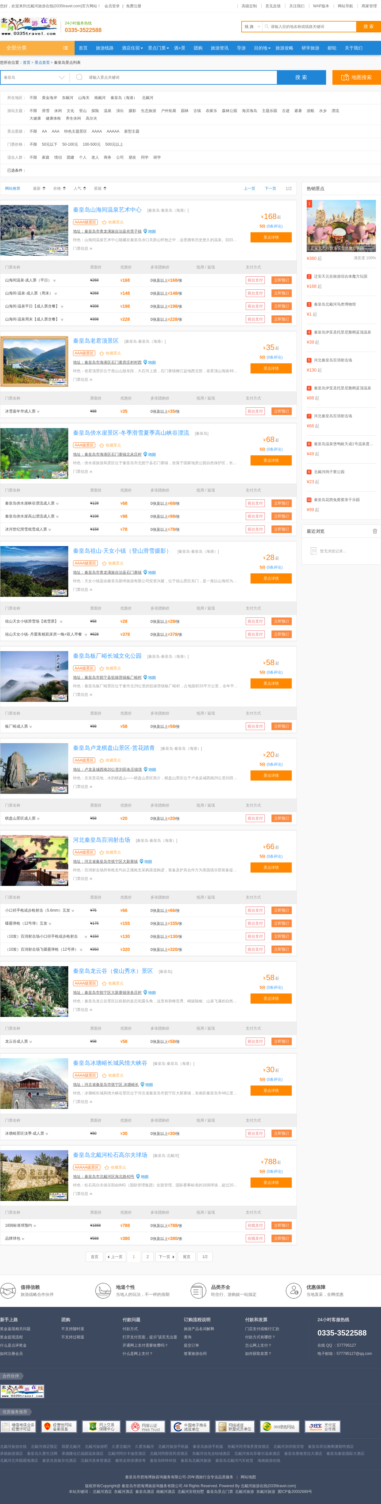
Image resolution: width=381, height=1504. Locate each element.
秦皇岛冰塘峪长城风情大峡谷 (110, 1063)
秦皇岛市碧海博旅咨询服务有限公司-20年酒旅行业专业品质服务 (179, 1477)
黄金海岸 (49, 98)
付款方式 (130, 1329)
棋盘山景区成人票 (20, 818)
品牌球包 (12, 1238)
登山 (83, 111)
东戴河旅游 (265, 1491)
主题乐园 (269, 111)
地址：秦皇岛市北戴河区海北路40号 (103, 1176)
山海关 (84, 98)
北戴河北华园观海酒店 (19, 1460)
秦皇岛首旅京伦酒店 (59, 1460)
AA (44, 131)
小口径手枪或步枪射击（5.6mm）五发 (37, 910)
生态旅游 (148, 111)
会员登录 (112, 6)
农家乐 (211, 111)
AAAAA (113, 131)
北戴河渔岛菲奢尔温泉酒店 (257, 1453)
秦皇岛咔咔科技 (163, 1460)
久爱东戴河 (144, 1446)
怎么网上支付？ (258, 1345)
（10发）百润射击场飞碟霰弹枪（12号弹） (41, 949)
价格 (59, 188)
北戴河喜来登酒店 (96, 1460)
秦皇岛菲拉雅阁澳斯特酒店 (331, 1446)
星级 (100, 188)
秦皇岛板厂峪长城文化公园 (107, 656)
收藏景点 (116, 222)
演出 (120, 111)
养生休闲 (73, 118)
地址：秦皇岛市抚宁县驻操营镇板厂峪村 (107, 677)
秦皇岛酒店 (144, 1491)
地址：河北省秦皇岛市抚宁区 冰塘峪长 (106, 1084)
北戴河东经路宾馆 (288, 1446)
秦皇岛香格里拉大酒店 (303, 1453)
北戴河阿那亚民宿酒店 (169, 1453)
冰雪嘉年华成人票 (20, 411)
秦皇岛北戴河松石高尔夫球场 (110, 1155)
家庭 (46, 157)
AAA (55, 131)
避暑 (298, 111)
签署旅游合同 (195, 1353)
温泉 (107, 111)
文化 (70, 111)
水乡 (323, 111)
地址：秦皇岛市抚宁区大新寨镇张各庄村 (107, 992)
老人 (95, 157)
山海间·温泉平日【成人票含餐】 (32, 306)
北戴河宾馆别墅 (190, 1491)
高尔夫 (91, 118)
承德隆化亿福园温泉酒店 (83, 1453)
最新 (39, 188)
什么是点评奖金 (13, 1345)
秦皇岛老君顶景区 (96, 341)
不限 (33, 98)
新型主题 (131, 131)
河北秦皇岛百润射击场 (101, 840)
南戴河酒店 (165, 1491)
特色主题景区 (75, 131)
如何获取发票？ (258, 1353)
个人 (83, 157)
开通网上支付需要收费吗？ (145, 1345)
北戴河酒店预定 (44, 1446)
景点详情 (271, 237)
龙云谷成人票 (16, 1041)
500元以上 (114, 144)
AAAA (97, 131)
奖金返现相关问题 (15, 1329)
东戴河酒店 (123, 1491)
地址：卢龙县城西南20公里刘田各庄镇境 (107, 769)
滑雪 (46, 111)
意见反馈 (273, 6)
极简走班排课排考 (130, 1460)
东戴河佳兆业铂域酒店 (211, 1453)
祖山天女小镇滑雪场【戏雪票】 (31, 621)
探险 (95, 111)
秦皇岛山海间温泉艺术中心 (107, 210)
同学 (145, 157)
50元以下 (49, 144)
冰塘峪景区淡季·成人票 (24, 1133)
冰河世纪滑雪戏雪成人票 (26, 529)
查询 (187, 1337)
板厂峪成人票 (16, 726)
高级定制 (249, 6)
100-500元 (92, 144)
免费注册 (133, 6)
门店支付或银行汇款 (262, 1329)
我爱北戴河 (71, 1446)
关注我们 (296, 6)
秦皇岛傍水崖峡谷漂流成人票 (30, 503)
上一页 (249, 188)
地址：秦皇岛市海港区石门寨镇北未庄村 (107, 454)
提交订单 (191, 1345)
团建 (70, 157)
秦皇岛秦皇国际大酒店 (345, 1453)
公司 (120, 157)
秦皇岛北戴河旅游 (196, 1460)
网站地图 (248, 1477)
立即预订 (281, 280)
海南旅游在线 (268, 1460)
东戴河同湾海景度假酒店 (248, 1446)
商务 (107, 157)
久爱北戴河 (121, 1446)
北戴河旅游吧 (96, 1446)
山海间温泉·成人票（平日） (28, 280)
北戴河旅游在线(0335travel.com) (268, 1486)
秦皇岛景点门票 (219, 1491)
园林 (185, 111)
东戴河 (67, 98)
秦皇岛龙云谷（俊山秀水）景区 (113, 971)
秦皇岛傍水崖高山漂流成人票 (30, 516)
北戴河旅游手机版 (173, 1446)
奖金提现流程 (11, 1337)
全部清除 (375, 531)
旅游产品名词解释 (199, 1329)
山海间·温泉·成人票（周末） (29, 293)
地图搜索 (361, 77)
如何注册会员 (11, 1353)
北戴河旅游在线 (13, 1446)
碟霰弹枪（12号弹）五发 (26, 923)
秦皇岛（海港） (123, 98)
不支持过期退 (72, 1337)
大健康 (35, 118)
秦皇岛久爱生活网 (42, 1453)
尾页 (186, 1257)
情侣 (58, 157)
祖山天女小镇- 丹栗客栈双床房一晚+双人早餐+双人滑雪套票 (43, 635)
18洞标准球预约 (18, 1225)
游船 (310, 111)
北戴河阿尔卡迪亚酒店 (127, 1453)
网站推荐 (12, 188)
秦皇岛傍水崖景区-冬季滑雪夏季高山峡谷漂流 (131, 433)
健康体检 (53, 118)
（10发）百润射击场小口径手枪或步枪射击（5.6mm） (41, 937)
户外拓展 (168, 111)
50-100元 (70, 144)
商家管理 (369, 6)
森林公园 (229, 111)
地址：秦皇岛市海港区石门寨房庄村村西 (107, 362)
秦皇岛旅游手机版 (208, 1446)
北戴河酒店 (102, 1491)
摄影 (132, 111)
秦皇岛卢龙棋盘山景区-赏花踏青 (114, 748)
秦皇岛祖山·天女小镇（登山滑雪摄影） (122, 551)
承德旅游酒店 (11, 1453)
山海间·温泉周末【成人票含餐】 (32, 319)
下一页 (270, 188)
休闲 (58, 111)
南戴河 (100, 98)
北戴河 (147, 98)
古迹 (286, 111)
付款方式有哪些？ (260, 1337)
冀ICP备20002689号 (294, 1491)
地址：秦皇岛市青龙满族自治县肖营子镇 (107, 231)
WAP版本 (321, 6)
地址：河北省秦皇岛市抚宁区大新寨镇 (105, 861)
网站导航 (345, 6)
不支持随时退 (72, 1329)
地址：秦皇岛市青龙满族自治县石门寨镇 (107, 572)
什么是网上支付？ (138, 1353)
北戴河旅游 (244, 1491)
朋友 (132, 157)
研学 (157, 157)
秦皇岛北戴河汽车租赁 (234, 1460)
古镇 (197, 111)
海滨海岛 (249, 111)
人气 (80, 188)
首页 (26, 62)
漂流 (335, 111)
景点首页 (42, 62)
